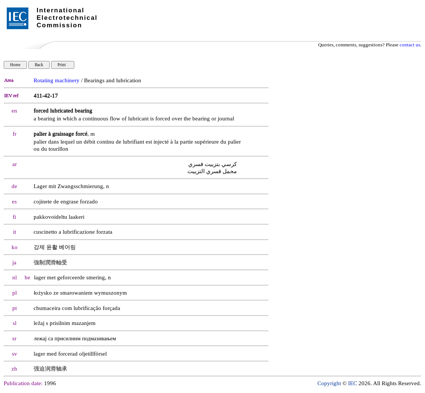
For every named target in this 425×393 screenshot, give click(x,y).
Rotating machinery (57, 80)
